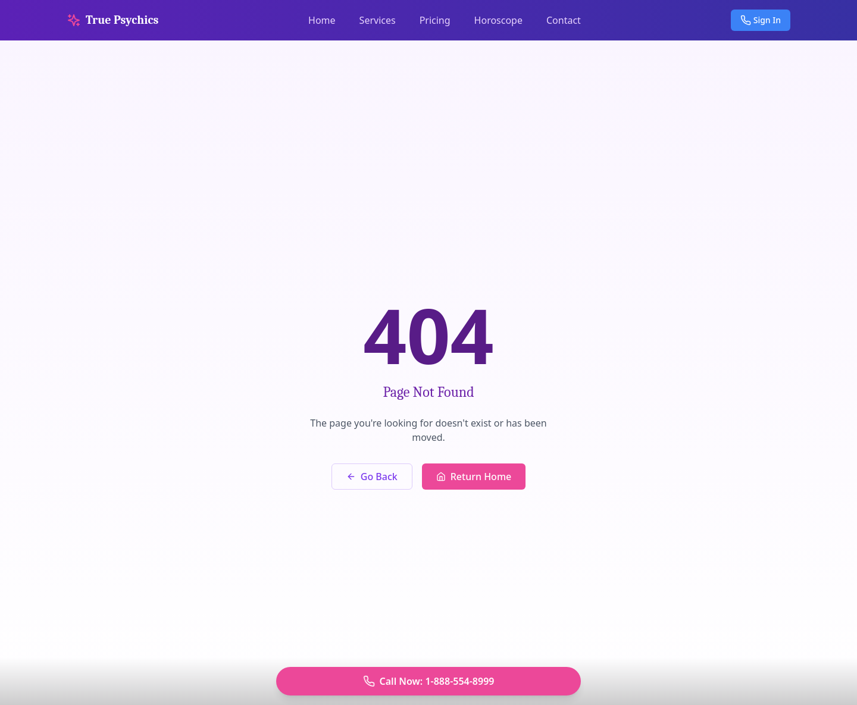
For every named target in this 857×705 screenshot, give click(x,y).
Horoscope (498, 20)
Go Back (372, 476)
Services (377, 20)
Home (322, 20)
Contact (563, 20)
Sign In (760, 20)
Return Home (474, 476)
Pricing (435, 20)
